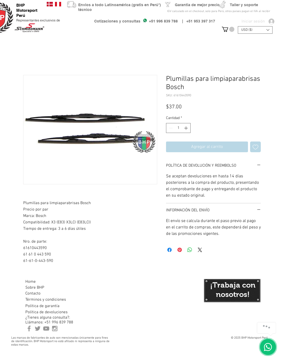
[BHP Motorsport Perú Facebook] (29, 328)
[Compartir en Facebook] (169, 250)
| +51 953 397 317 (196, 21)
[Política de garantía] (42, 306)
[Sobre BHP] (44, 288)
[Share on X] (200, 250)
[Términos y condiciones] (45, 300)
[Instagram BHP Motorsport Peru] (54, 328)
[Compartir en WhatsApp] (190, 250)
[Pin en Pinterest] (179, 250)
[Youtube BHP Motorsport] (46, 328)
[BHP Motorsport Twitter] (37, 328)
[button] (228, 29)
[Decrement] (170, 128)
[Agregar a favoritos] (255, 147)
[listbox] (255, 30)
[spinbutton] (178, 128)
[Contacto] (44, 293)
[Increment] (186, 128)
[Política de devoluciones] (46, 312)
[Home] (44, 282)
